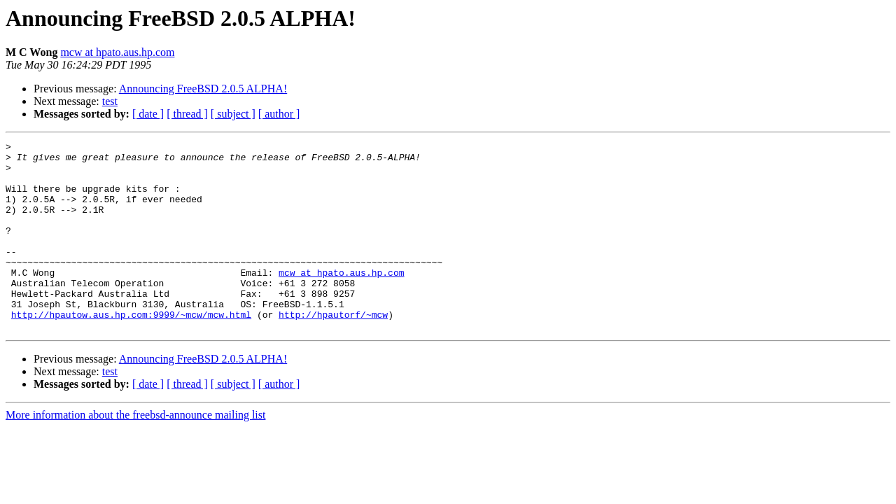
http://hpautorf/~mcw (333, 350)
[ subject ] (233, 114)
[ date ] (148, 114)
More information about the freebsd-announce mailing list (135, 452)
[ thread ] (187, 114)
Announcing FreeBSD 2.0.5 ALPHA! (203, 88)
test (110, 101)
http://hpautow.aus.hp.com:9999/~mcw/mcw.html (131, 350)
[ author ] (279, 114)
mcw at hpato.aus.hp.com (117, 52)
